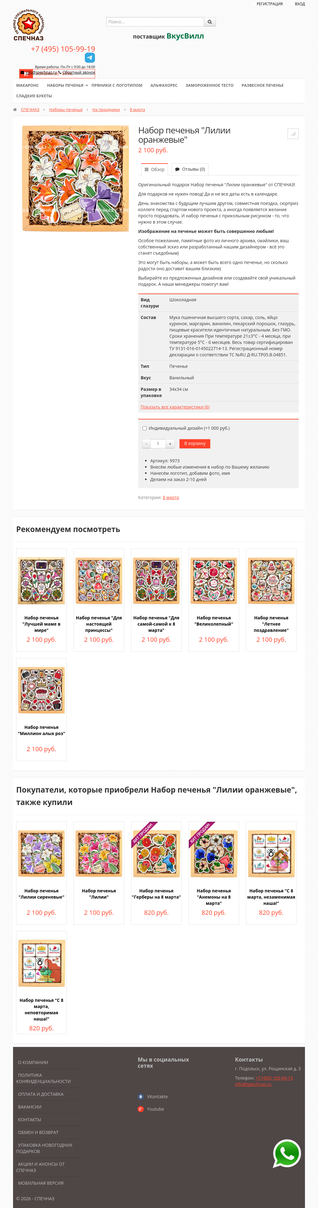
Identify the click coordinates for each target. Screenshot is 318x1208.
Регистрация (270, 4)
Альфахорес (168, 85)
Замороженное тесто (215, 85)
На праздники (106, 109)
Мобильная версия (41, 1183)
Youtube (155, 1109)
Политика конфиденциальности (43, 1078)
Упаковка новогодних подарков (44, 1148)
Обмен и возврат (38, 1132)
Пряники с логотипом (119, 85)
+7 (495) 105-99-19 (63, 49)
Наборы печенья (66, 85)
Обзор (155, 169)
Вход (300, 4)
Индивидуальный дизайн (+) (186, 428)
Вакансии (30, 1107)
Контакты (29, 1119)
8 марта (137, 109)
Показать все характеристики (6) (175, 407)
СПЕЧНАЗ (30, 109)
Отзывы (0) (190, 169)
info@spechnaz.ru (41, 72)
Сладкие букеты (34, 96)
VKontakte (157, 1096)
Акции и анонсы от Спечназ (40, 1167)
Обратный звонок (79, 72)
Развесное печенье (270, 85)
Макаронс (28, 85)
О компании (33, 1062)
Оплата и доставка (41, 1094)
